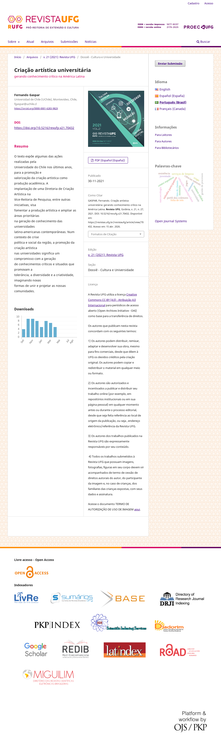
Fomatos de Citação (104, 234)
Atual (30, 42)
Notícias (90, 42)
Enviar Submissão (170, 63)
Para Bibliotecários (167, 148)
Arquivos (47, 42)
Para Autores (163, 141)
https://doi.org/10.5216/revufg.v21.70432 (44, 128)
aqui (137, 509)
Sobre (12, 42)
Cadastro (193, 3)
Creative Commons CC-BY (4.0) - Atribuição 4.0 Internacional (112, 299)
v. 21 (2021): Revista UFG (59, 57)
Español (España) (172, 96)
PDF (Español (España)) (109, 160)
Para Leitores (163, 135)
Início (17, 57)
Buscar (203, 42)
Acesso (208, 3)
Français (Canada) (172, 109)
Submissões (69, 42)
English (164, 89)
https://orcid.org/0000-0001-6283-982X (36, 108)
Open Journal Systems (171, 221)
